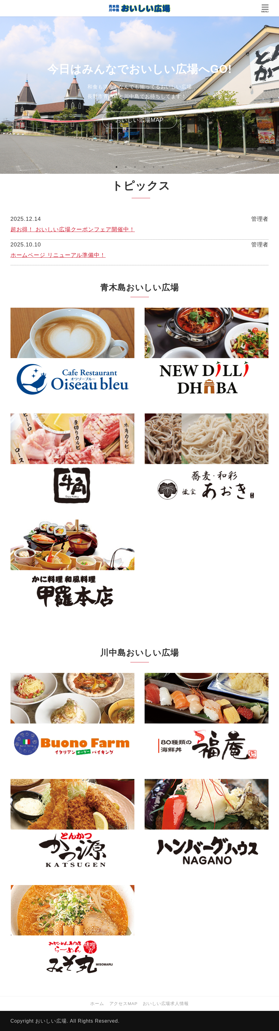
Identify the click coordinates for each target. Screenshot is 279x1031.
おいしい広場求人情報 (166, 1003)
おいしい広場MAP (139, 120)
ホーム (97, 1003)
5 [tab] (153, 167)
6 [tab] (163, 167)
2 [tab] (126, 167)
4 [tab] (144, 167)
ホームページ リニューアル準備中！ (58, 255)
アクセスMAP (123, 1003)
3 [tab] (135, 167)
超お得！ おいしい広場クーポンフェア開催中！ (73, 229)
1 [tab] (116, 167)
